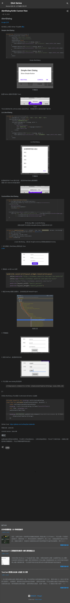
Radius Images (38, 599)
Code (3, 248)
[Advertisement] (35, 505)
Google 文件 (5, 22)
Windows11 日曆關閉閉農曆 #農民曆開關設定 (18, 551)
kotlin (7, 448)
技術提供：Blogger (35, 596)
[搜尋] (67, 3)
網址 (23, 27)
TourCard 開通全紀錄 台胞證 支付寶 (14, 572)
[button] (67, 11)
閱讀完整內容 (64, 545)
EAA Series (16, 3)
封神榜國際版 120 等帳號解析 (12, 529)
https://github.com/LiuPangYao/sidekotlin (22, 424)
